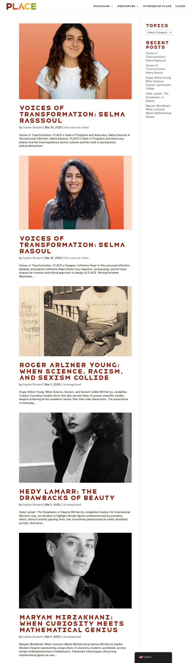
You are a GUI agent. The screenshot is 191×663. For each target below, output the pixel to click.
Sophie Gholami (33, 127)
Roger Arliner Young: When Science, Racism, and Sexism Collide (70, 371)
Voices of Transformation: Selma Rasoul (72, 245)
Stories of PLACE (157, 6)
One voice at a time (76, 127)
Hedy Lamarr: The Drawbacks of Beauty (67, 495)
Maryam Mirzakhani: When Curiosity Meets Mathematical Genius (71, 624)
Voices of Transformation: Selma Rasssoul (72, 114)
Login (180, 6)
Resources (126, 6)
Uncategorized (71, 384)
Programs (101, 6)
